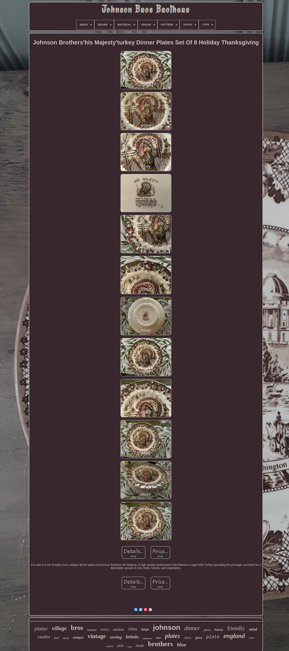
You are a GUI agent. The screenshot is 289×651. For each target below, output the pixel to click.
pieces (207, 629)
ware (251, 637)
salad (253, 629)
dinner (192, 628)
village (59, 628)
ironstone (92, 629)
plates (172, 635)
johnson (166, 627)
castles (43, 636)
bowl (56, 638)
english (109, 646)
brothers (160, 644)
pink (120, 646)
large (145, 629)
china (132, 628)
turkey (105, 629)
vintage (97, 636)
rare (158, 637)
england (234, 635)
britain (132, 636)
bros (77, 627)
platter (41, 628)
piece (198, 637)
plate (213, 637)
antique (78, 637)
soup (129, 646)
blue (181, 645)
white (66, 638)
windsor (118, 629)
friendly (236, 628)
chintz (187, 637)
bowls (219, 630)
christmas (147, 638)
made (140, 645)
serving (116, 637)
